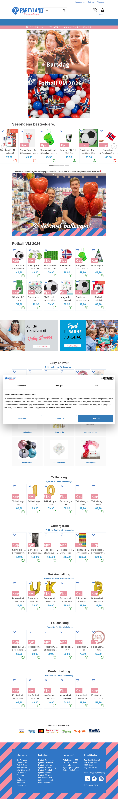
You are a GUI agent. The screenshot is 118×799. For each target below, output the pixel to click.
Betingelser (21, 783)
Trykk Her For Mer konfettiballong (59, 676)
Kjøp (24, 145)
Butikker (91, 2)
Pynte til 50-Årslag (45, 775)
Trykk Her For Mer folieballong (60, 627)
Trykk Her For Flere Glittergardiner (60, 530)
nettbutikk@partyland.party (94, 773)
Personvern (21, 785)
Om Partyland (22, 760)
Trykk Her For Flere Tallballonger (59, 482)
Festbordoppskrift (45, 778)
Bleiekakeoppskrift (45, 783)
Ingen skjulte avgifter (71, 768)
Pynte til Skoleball (45, 770)
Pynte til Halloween (45, 765)
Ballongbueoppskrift (46, 780)
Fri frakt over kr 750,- (71, 760)
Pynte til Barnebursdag (47, 768)
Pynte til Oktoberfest (46, 763)
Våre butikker (22, 768)
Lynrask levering (69, 765)
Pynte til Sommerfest (46, 760)
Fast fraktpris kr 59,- (70, 763)
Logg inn (102, 14)
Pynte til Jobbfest (45, 773)
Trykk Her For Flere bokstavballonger (59, 579)
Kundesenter (80, 2)
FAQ (18, 778)
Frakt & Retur (22, 765)
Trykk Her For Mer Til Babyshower (59, 367)
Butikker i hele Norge (71, 770)
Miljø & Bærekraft (23, 770)
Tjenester (101, 2)
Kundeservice (22, 763)
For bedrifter (21, 773)
